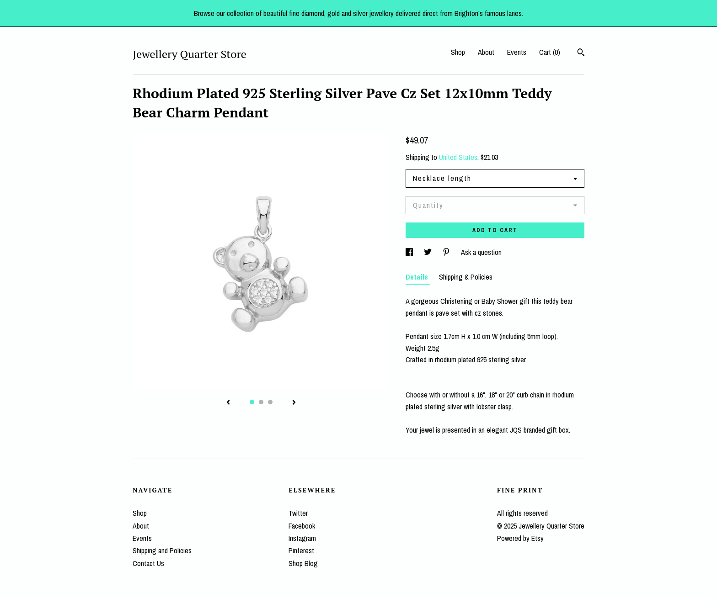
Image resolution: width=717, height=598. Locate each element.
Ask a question (481, 252)
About (486, 52)
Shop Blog (303, 563)
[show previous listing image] (228, 403)
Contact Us (148, 563)
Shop (458, 52)
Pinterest (301, 550)
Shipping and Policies (162, 550)
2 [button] (261, 402)
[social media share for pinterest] (447, 252)
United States (458, 157)
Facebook (302, 526)
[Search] (581, 53)
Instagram (302, 538)
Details (418, 277)
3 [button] (270, 402)
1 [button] (252, 402)
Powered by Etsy (520, 538)
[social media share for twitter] (428, 252)
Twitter (298, 513)
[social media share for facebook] (410, 252)
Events (516, 52)
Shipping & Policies (465, 277)
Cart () (549, 52)
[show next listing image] (294, 403)
